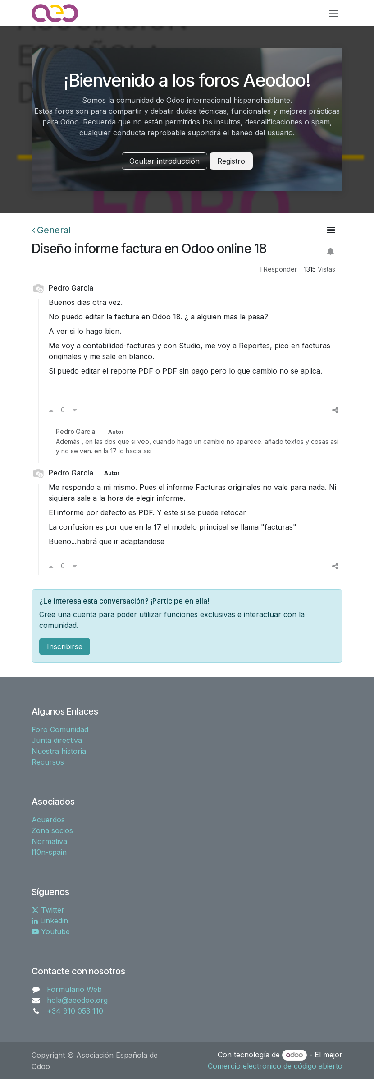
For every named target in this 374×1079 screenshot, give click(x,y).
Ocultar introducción (164, 161)
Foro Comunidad (60, 729)
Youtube (51, 931)
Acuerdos (48, 819)
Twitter (48, 909)
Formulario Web (74, 989)
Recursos (48, 761)
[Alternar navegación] (333, 13)
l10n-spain (49, 852)
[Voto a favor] (51, 410)
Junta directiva (57, 740)
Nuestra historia (59, 751)
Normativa (49, 841)
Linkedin (50, 920)
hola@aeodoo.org (77, 1000)
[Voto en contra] (74, 410)
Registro (231, 161)
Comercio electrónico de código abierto (275, 1065)
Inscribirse (64, 646)
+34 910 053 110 (75, 1010)
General (51, 230)
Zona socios (52, 830)
